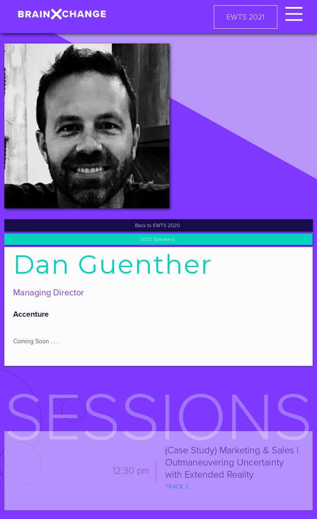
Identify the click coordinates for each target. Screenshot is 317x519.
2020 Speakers (157, 239)
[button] (293, 12)
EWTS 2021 (245, 17)
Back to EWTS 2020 (157, 225)
